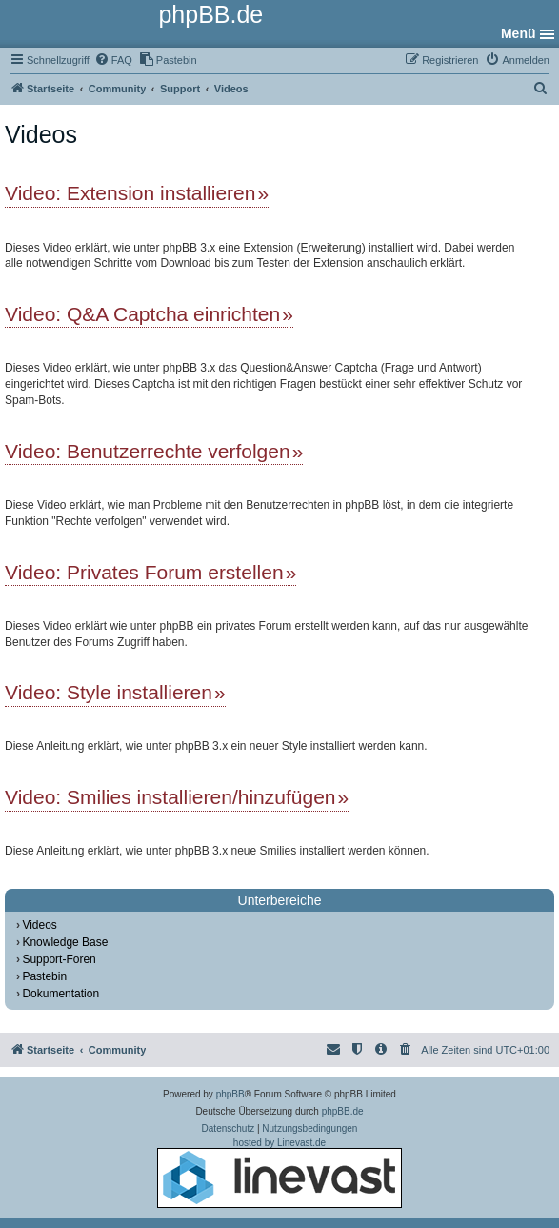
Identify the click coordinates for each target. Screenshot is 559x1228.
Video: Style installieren (108, 692)
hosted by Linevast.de (279, 1172)
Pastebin (44, 976)
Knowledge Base (65, 942)
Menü (518, 33)
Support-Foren (58, 959)
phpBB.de (343, 1111)
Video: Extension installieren (130, 193)
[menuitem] (113, 60)
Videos (39, 925)
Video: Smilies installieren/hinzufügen (170, 797)
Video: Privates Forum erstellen (144, 572)
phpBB (230, 1094)
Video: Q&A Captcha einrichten (142, 314)
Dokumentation (60, 993)
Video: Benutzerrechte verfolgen (147, 451)
